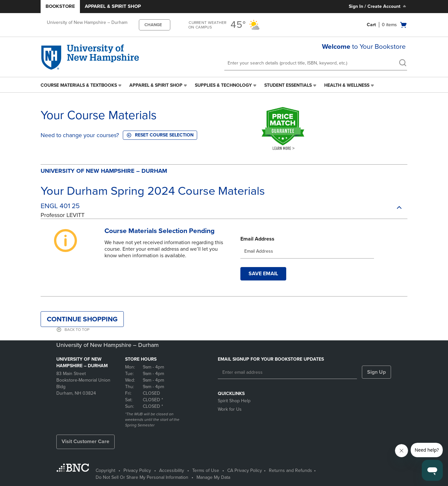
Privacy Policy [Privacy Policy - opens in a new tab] (137, 470)
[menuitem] (81, 85)
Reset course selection (160, 135)
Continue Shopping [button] (82, 322)
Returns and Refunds (290, 470)
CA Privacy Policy (244, 470)
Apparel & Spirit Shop (113, 6)
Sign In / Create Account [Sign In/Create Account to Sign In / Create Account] (378, 6)
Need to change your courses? (80, 135)
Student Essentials (288, 85)
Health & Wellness (346, 85)
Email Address (257, 241)
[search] (402, 63)
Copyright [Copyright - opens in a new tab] (105, 470)
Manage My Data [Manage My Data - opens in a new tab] (213, 477)
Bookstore (60, 6)
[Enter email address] (287, 372)
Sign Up (376, 372)
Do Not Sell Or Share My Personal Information (142, 477)
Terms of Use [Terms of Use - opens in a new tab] (205, 470)
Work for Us (230, 409)
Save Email (263, 276)
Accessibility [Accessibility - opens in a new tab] (171, 470)
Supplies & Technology (223, 85)
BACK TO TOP (77, 332)
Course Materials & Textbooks (79, 85)
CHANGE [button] (153, 24)
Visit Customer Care (85, 441)
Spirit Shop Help (234, 401)
